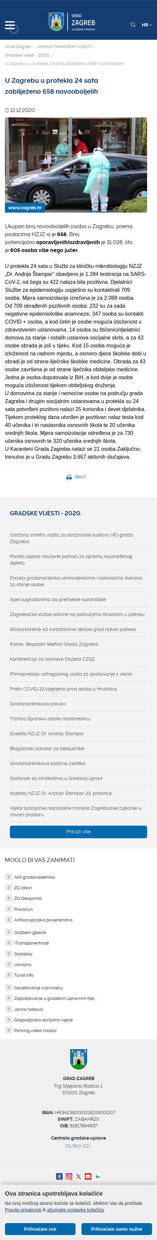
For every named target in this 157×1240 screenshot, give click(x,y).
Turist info (24, 975)
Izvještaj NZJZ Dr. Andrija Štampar (47, 733)
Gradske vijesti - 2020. (27, 55)
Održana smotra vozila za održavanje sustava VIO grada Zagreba (71, 538)
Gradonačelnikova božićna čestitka (47, 763)
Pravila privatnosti (23, 1210)
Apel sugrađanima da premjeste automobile (58, 599)
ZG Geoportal (28, 898)
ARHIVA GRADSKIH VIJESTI (64, 46)
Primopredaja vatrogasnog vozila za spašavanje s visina (71, 674)
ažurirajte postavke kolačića (75, 1210)
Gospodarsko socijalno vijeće (43, 1019)
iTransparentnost (31, 943)
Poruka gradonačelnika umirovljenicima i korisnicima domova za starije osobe (76, 581)
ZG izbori (23, 887)
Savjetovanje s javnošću (38, 987)
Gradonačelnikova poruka (38, 703)
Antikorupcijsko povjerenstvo (43, 919)
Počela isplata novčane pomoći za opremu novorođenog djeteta (71, 560)
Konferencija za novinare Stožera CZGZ (52, 659)
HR (147, 24)
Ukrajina (22, 964)
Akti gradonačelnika (34, 877)
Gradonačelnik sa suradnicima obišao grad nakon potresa (73, 629)
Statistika (23, 954)
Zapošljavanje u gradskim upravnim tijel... (55, 998)
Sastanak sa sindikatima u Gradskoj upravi (56, 778)
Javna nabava (28, 1009)
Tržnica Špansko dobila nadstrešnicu (50, 718)
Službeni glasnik (30, 932)
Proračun (23, 909)
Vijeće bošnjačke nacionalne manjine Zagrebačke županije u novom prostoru (75, 811)
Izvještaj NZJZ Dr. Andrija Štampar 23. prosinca (61, 793)
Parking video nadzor (35, 1030)
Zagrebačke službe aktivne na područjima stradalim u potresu (77, 614)
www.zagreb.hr (25, 207)
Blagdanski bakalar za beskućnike (47, 748)
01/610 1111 (77, 1146)
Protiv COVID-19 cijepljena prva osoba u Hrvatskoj (63, 689)
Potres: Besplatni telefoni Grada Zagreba (54, 644)
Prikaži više (78, 832)
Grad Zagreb (18, 46)
